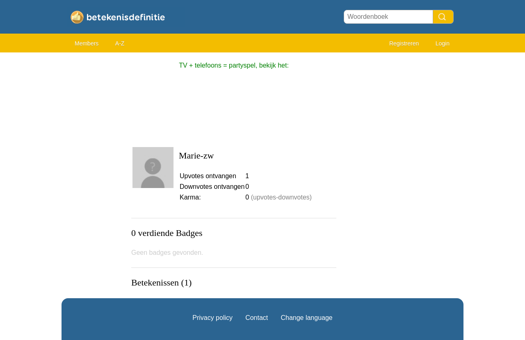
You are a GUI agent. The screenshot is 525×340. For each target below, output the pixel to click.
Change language (306, 317)
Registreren (404, 43)
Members (86, 43)
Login (443, 43)
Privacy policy (212, 317)
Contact (256, 317)
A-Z (120, 43)
